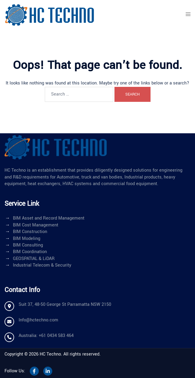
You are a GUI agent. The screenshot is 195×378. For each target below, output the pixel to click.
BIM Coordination (30, 252)
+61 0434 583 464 (56, 335)
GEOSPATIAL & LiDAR (34, 258)
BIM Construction (30, 232)
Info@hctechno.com (38, 320)
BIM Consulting (28, 245)
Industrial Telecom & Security (42, 265)
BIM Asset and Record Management (48, 218)
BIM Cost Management (35, 225)
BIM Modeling (26, 238)
